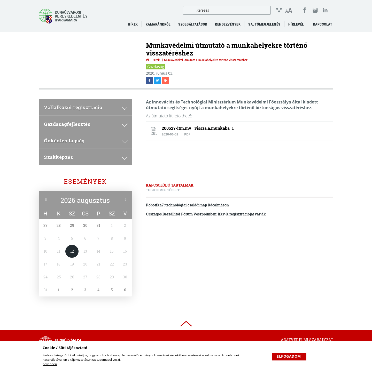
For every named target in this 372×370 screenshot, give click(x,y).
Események (85, 181)
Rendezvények (228, 24)
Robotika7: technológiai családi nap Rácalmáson (187, 205)
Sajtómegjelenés (264, 24)
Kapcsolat (322, 24)
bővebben (50, 364)
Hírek (156, 59)
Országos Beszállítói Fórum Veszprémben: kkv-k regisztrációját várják (206, 214)
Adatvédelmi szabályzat (307, 340)
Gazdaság (155, 66)
